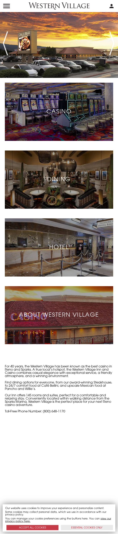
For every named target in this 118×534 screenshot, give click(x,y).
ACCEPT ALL (32, 527)
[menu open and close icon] (6, 6)
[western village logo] (59, 6)
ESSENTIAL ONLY (86, 527)
